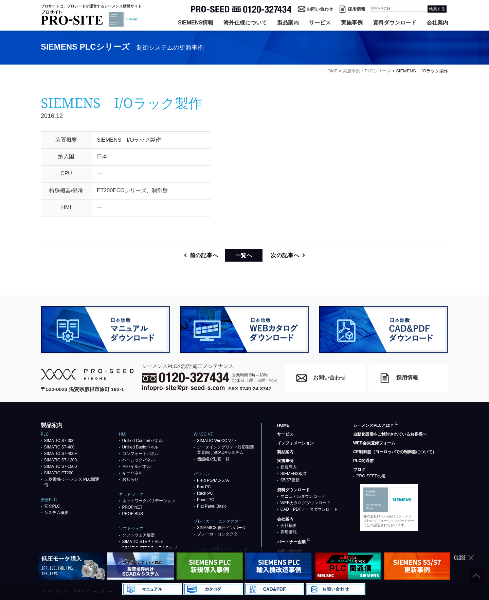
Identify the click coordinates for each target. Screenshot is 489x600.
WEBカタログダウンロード (305, 502)
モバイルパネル (136, 466)
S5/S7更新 (290, 480)
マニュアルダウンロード (302, 496)
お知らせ (130, 479)
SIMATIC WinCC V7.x (216, 440)
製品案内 (288, 22)
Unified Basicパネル (140, 447)
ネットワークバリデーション (148, 500)
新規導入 (288, 467)
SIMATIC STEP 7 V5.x (142, 541)
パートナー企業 (291, 542)
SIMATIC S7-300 (59, 440)
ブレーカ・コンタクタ (217, 534)
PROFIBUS (132, 513)
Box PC (204, 486)
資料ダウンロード (394, 22)
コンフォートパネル (140, 453)
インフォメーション (295, 443)
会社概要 (288, 525)
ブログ (359, 469)
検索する (437, 8)
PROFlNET (132, 507)
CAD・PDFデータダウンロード (309, 509)
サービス (320, 22)
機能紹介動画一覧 (213, 459)
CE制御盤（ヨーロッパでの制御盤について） (394, 451)
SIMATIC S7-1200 (60, 460)
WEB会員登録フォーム (374, 443)
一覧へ (243, 255)
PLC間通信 (363, 460)
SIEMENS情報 (195, 22)
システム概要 (56, 512)
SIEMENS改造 (293, 473)
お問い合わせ (320, 9)
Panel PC (205, 499)
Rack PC (205, 493)
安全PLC (52, 506)
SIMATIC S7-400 (59, 447)
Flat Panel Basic (212, 506)
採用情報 (356, 9)
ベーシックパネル (138, 460)
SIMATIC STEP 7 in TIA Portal (149, 548)
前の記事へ (204, 255)
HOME (283, 425)
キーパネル (132, 473)
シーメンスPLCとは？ (373, 425)
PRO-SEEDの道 (371, 476)
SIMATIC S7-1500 (60, 466)
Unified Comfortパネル (142, 440)
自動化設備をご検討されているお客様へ (390, 434)
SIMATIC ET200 (58, 473)
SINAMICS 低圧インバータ (221, 527)
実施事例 (352, 22)
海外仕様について (245, 22)
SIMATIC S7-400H (60, 453)
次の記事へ (285, 255)
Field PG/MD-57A (213, 480)
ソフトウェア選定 (138, 535)
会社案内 (437, 22)
